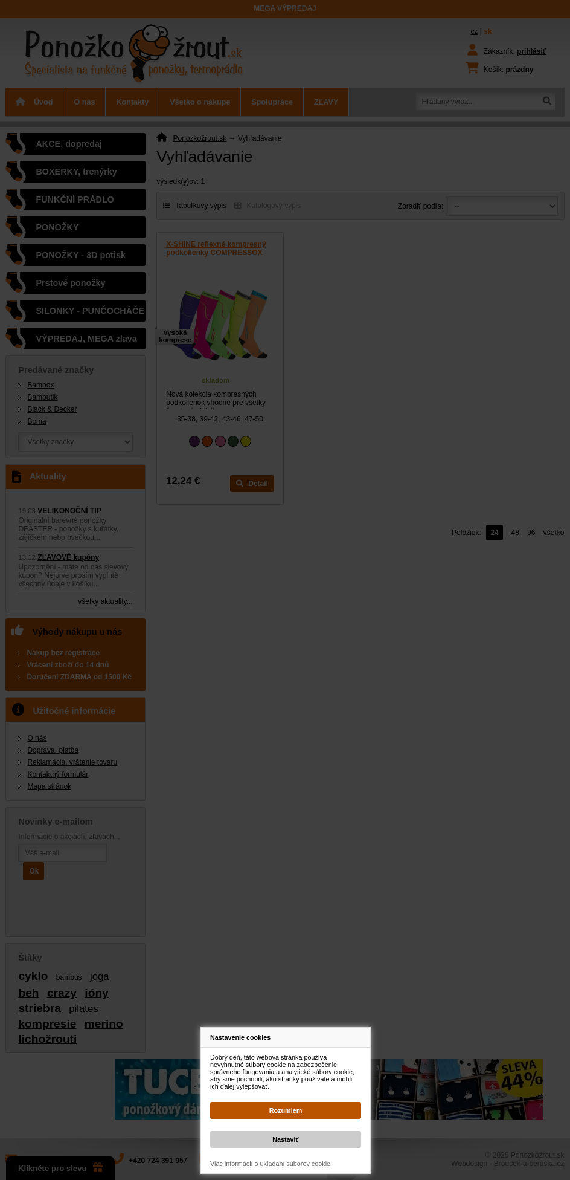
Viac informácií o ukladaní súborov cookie (270, 1163)
